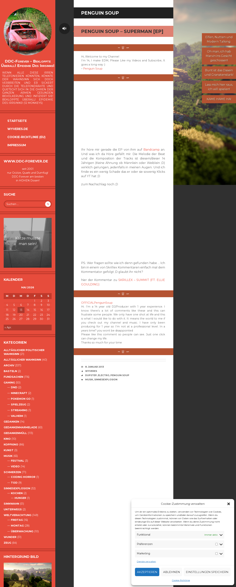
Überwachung (22, 531)
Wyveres (91, 371)
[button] (228, 504)
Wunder (10, 537)
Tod (14, 482)
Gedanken (11, 421)
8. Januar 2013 (94, 366)
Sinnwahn (11, 503)
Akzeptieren (147, 572)
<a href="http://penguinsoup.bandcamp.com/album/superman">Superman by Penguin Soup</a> (108, 114)
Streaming (19, 410)
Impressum (16, 145)
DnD (14, 387)
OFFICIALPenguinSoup (97, 302)
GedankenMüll (15, 433)
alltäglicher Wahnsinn (22, 359)
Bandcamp (151, 149)
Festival (17, 460)
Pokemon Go (21, 398)
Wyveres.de (17, 129)
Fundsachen (13, 376)
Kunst (8, 450)
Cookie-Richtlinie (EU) (26, 137)
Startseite (17, 121)
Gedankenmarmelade (20, 427)
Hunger (20, 498)
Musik (8, 456)
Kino (7, 438)
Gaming (9, 382)
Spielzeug (18, 404)
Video (15, 466)
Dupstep (91, 375)
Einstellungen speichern (207, 572)
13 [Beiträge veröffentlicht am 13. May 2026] (21, 310)
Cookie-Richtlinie (181, 580)
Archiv (9, 365)
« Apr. (8, 327)
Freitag (17, 520)
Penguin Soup (93, 68)
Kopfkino (11, 444)
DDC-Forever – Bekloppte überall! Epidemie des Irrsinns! (27, 63)
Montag (17, 525)
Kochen (17, 493)
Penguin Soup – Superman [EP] (122, 31)
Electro (103, 375)
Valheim (17, 416)
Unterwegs (13, 509)
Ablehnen (171, 572)
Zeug (7, 542)
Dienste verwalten (146, 561)
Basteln (10, 371)
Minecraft (19, 393)
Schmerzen (12, 472)
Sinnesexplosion (17, 488)
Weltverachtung (17, 515)
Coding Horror (23, 477)
